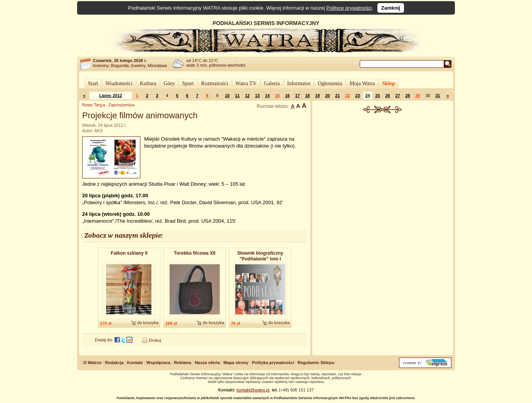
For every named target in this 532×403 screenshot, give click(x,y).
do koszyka (147, 322)
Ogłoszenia (330, 83)
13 (257, 95)
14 (267, 95)
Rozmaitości (214, 83)
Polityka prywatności (273, 362)
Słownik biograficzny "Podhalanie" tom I (260, 256)
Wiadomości (118, 83)
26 (387, 95)
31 (437, 95)
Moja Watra (362, 83)
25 (377, 95)
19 (317, 95)
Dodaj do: (104, 340)
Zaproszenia (120, 104)
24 (367, 95)
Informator (299, 83)
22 (347, 95)
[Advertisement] (383, 171)
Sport (188, 83)
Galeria (272, 83)
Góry (169, 83)
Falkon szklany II (129, 253)
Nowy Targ (92, 104)
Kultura (148, 83)
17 (297, 95)
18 (307, 95)
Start (93, 83)
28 (407, 95)
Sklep (388, 83)
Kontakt (135, 362)
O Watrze (92, 362)
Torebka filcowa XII (194, 253)
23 (357, 95)
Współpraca (158, 362)
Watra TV (246, 83)
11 (237, 95)
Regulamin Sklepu (316, 362)
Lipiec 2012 (110, 95)
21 (337, 95)
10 (227, 95)
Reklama (182, 362)
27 (397, 95)
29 (417, 95)
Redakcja (114, 362)
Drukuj (155, 340)
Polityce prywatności (349, 8)
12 (247, 95)
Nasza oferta (207, 362)
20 (327, 95)
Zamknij (390, 8)
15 (277, 95)
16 (287, 95)
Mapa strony (236, 362)
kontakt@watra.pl (253, 390)
